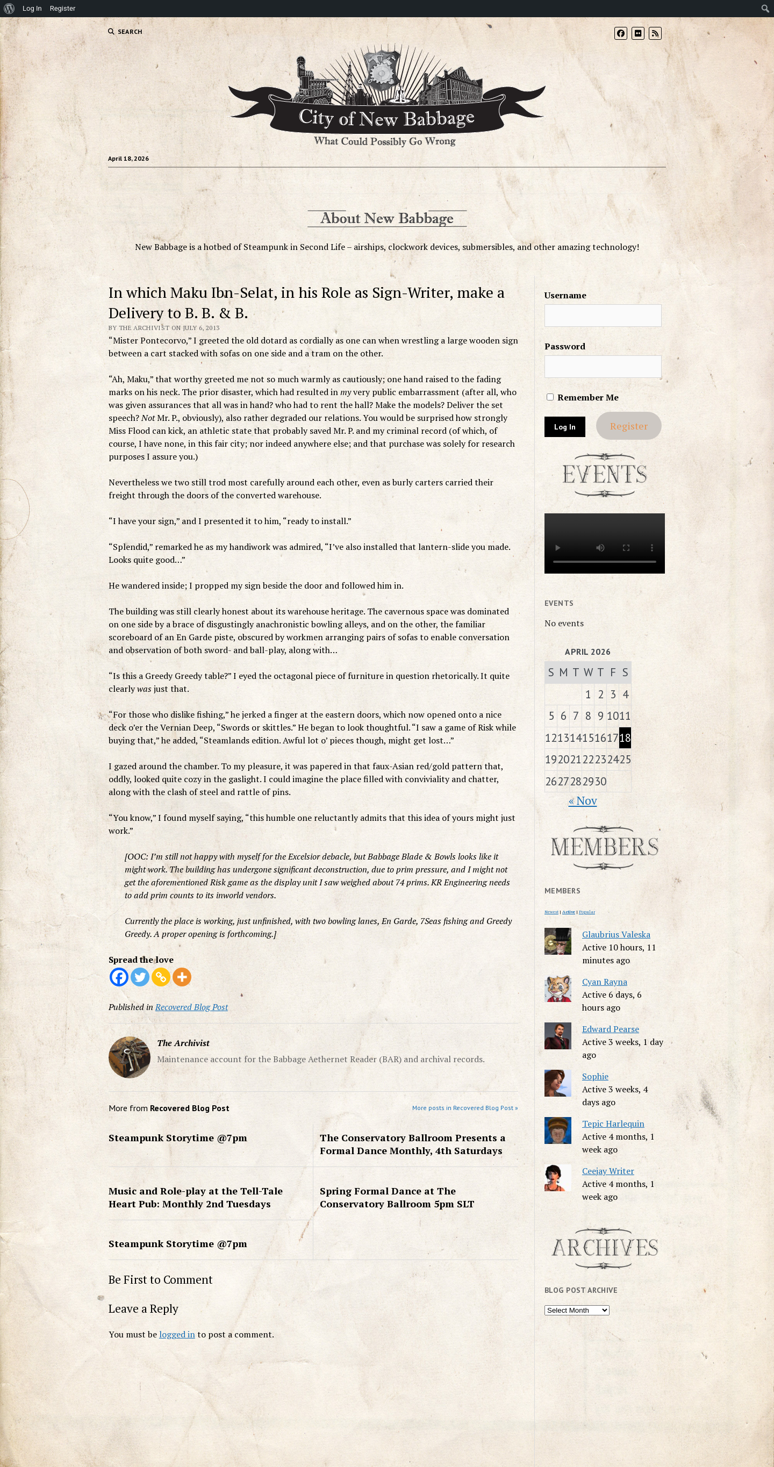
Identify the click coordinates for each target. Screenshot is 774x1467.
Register (629, 425)
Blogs (323, 180)
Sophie (595, 1076)
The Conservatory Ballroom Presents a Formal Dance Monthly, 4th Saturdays (413, 1144)
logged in (177, 1334)
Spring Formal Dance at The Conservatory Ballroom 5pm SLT (397, 1197)
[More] (182, 977)
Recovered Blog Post (191, 1007)
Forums (277, 180)
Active (568, 911)
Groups (368, 180)
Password (564, 346)
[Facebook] (119, 977)
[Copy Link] (161, 977)
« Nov (583, 800)
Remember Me (583, 397)
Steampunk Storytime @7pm (178, 1137)
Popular (587, 911)
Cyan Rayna (604, 981)
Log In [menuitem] (32, 8)
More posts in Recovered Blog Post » (465, 1108)
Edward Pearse (610, 1029)
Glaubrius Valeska (616, 934)
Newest (551, 911)
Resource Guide (468, 180)
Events (406, 180)
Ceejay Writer (608, 1171)
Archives (533, 180)
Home (239, 180)
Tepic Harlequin (613, 1123)
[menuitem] (9, 8)
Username (565, 295)
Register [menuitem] (63, 8)
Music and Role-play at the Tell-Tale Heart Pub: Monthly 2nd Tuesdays (196, 1197)
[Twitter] (140, 977)
